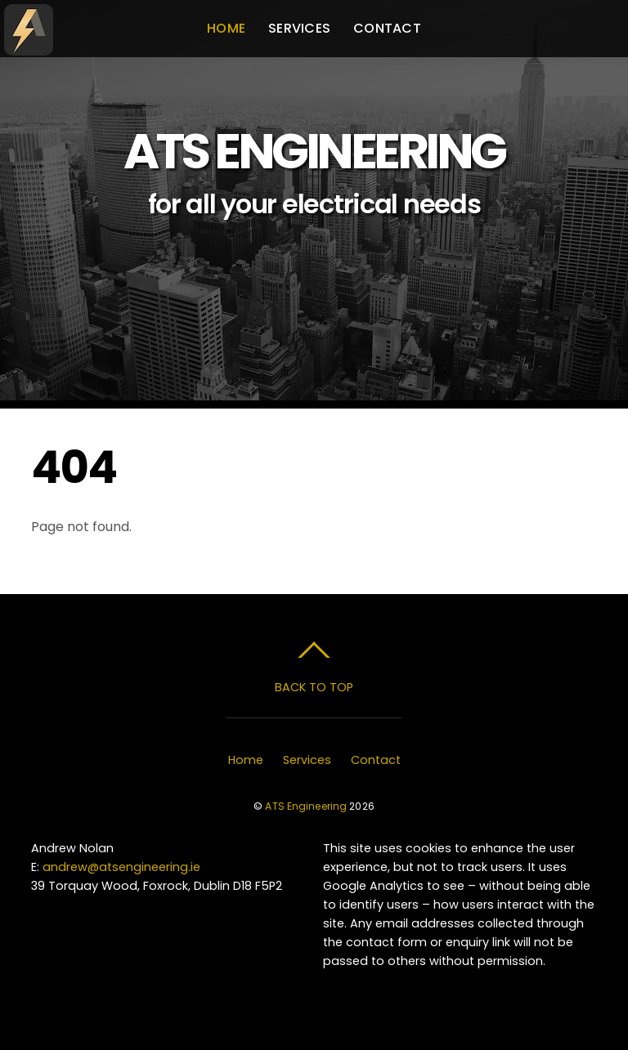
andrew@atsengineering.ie (121, 867)
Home (226, 28)
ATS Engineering (306, 806)
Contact (387, 28)
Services (299, 28)
